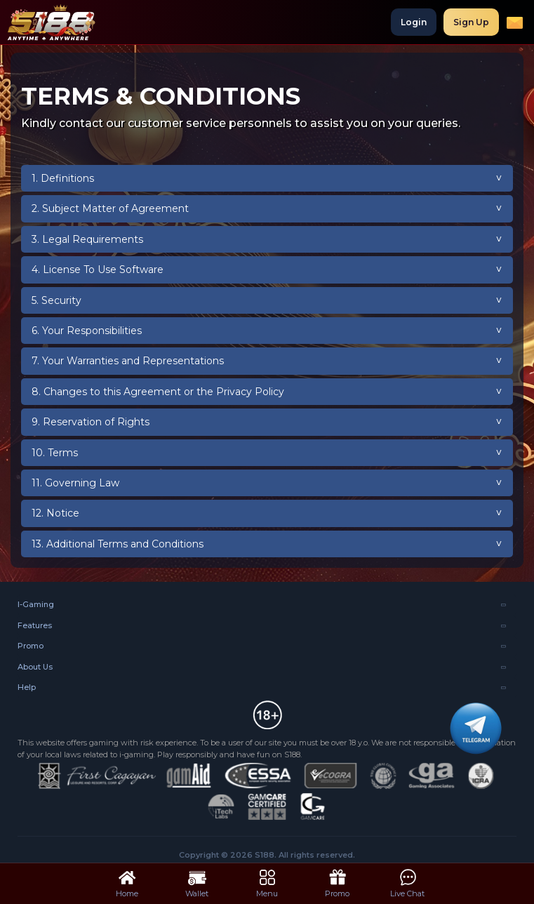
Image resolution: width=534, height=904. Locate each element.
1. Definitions (63, 178)
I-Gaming (36, 604)
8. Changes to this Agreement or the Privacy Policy (158, 391)
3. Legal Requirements (87, 239)
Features (35, 625)
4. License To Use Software (97, 269)
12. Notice (55, 513)
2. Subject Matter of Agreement (110, 208)
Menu (267, 882)
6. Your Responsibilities (87, 330)
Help (27, 687)
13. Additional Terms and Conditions (117, 544)
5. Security (56, 300)
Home (127, 882)
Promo (31, 646)
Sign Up (471, 22)
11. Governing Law (75, 483)
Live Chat (407, 882)
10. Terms (55, 452)
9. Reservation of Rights (90, 422)
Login (414, 22)
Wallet (196, 882)
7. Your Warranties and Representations (128, 360)
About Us (35, 667)
